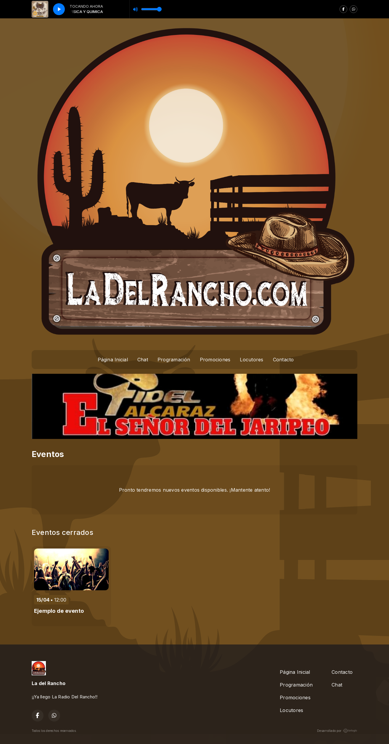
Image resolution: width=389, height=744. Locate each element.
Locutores (251, 360)
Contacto (283, 360)
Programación (173, 360)
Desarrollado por (337, 731)
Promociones (215, 360)
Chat (142, 360)
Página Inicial (113, 360)
